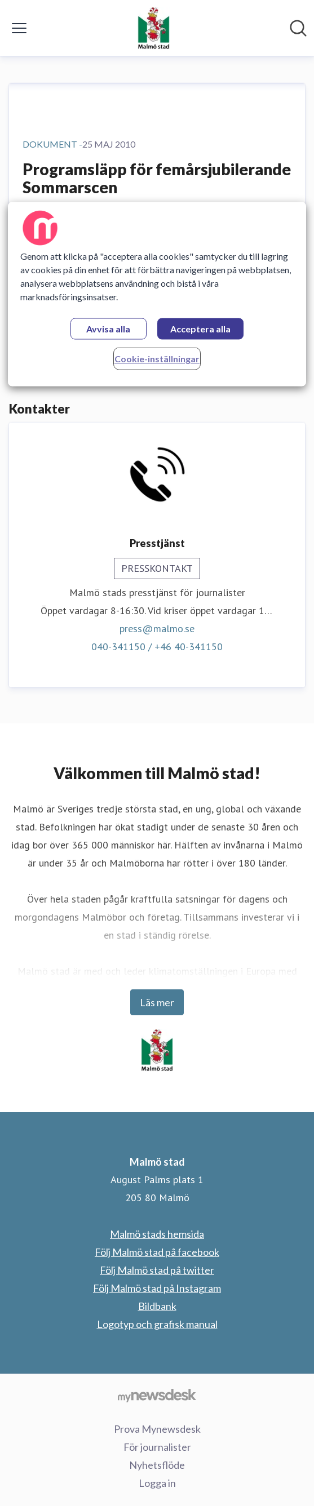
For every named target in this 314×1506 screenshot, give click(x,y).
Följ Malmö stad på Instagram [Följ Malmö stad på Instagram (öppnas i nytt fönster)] (157, 1288)
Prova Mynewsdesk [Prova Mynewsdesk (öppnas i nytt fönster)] (157, 1429)
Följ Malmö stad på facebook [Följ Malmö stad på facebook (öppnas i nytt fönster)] (157, 1252)
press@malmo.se (157, 628)
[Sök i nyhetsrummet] (298, 28)
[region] (157, 294)
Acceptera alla (200, 328)
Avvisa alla (108, 328)
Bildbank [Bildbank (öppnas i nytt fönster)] (157, 1306)
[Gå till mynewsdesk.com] (157, 1395)
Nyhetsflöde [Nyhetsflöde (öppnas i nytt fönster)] (157, 1465)
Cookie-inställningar (157, 358)
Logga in (157, 1483)
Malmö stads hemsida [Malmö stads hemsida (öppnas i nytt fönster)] (157, 1234)
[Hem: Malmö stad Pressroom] (154, 28)
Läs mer (157, 1002)
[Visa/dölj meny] (19, 28)
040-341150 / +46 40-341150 (157, 646)
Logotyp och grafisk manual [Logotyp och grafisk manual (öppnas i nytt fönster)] (157, 1324)
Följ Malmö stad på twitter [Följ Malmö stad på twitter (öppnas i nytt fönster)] (157, 1270)
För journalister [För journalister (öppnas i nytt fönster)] (157, 1447)
